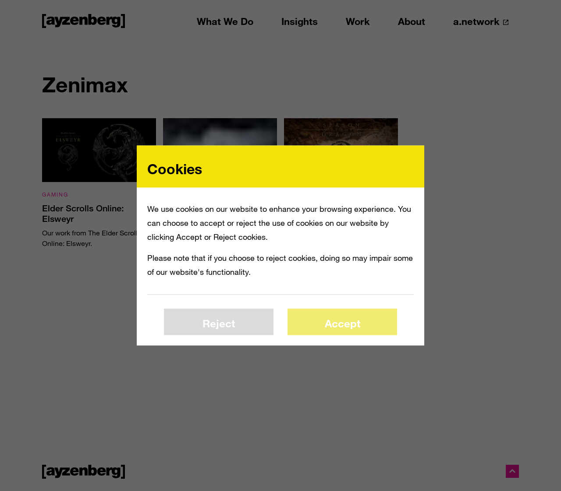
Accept (342, 322)
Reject (218, 322)
